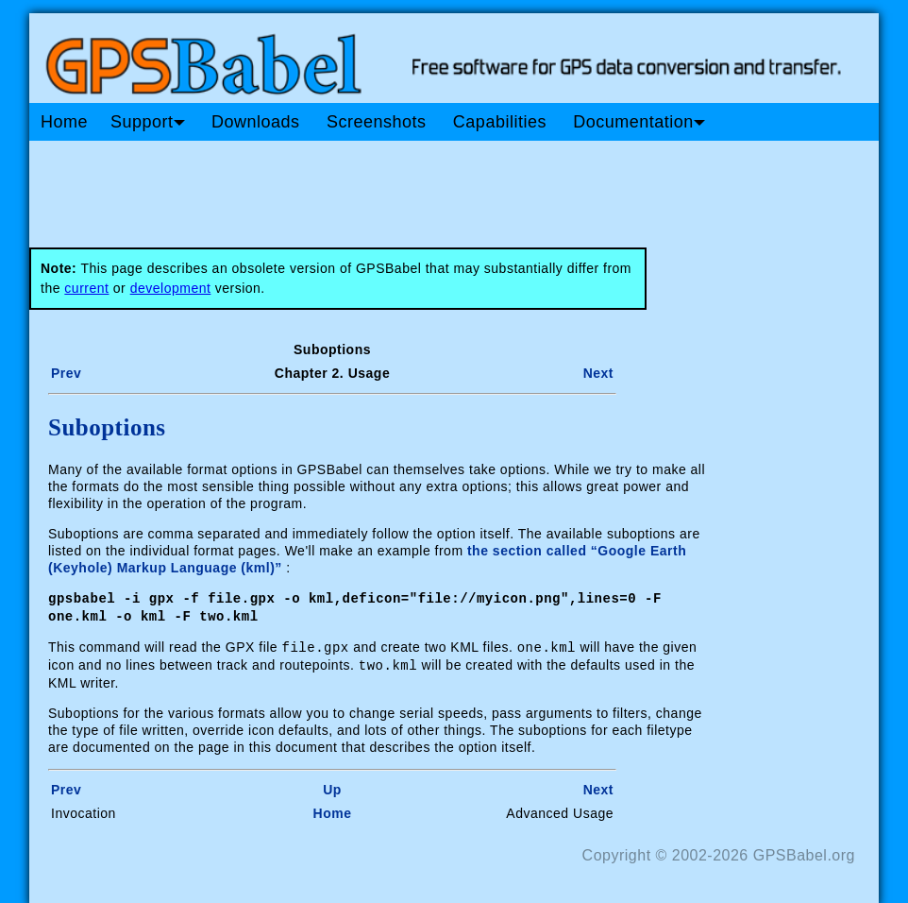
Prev (66, 373)
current (86, 288)
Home (64, 121)
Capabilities (499, 121)
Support (147, 121)
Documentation (639, 121)
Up (332, 785)
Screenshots (377, 121)
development (170, 288)
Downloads (255, 121)
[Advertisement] (387, 187)
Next (598, 373)
